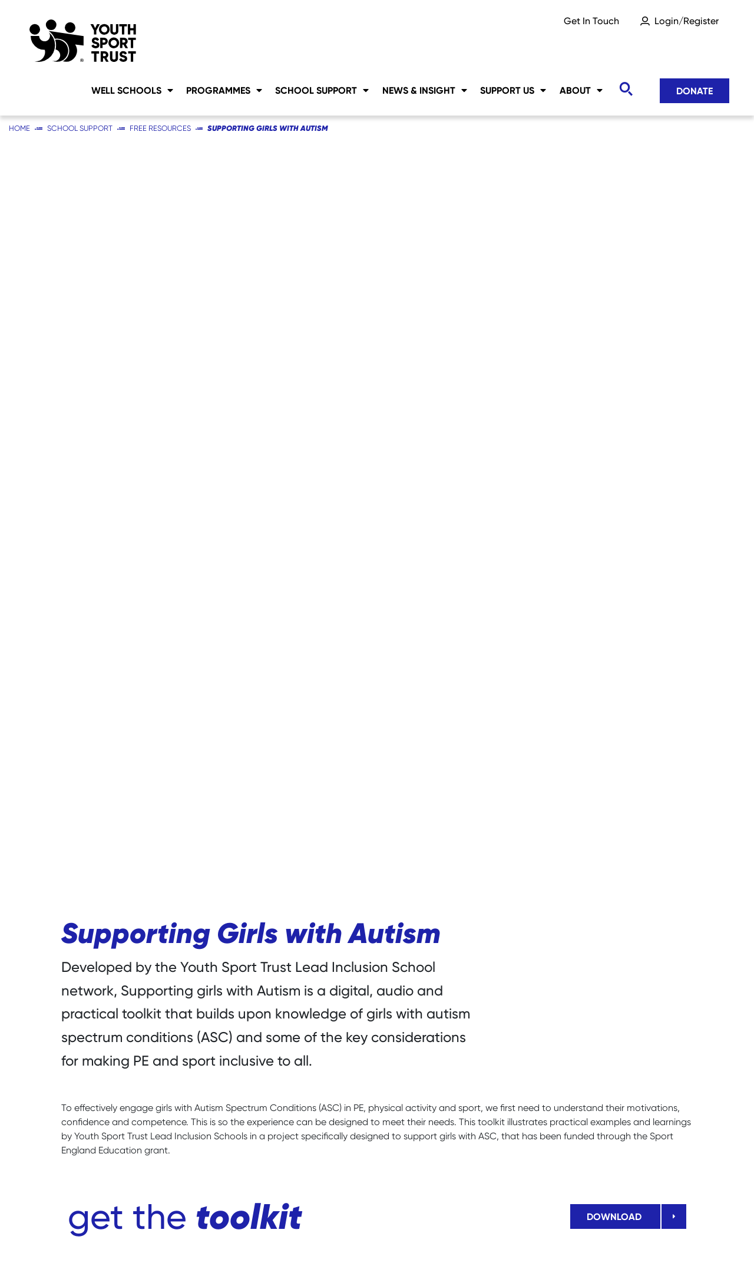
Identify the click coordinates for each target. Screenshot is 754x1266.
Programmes (224, 90)
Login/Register (686, 21)
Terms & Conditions (648, 1236)
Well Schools (132, 90)
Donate (694, 91)
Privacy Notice (332, 1236)
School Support (322, 90)
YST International (530, 1236)
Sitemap (150, 1236)
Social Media (234, 1236)
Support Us (513, 90)
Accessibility (427, 1236)
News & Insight (424, 90)
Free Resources (160, 128)
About (581, 90)
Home (19, 128)
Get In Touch (591, 21)
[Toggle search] (626, 89)
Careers (79, 1236)
